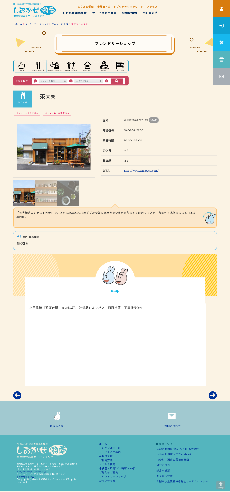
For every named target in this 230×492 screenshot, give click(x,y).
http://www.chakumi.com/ (141, 170)
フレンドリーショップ (37, 24)
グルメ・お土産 (60, 24)
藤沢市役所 (163, 465)
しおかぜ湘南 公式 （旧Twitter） (178, 449)
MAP (153, 120)
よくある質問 (85, 7)
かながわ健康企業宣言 (27, 476)
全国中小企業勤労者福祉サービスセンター (182, 481)
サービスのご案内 (104, 13)
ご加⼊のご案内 (108, 472)
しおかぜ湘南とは (74, 13)
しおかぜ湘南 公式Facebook (174, 454)
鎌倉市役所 (163, 470)
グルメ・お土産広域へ (27, 113)
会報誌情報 (129, 13)
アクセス (152, 7)
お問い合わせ (172, 418)
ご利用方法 (150, 13)
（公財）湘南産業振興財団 (172, 459)
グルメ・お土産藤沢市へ (57, 113)
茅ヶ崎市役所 (164, 476)
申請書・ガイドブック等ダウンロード (120, 7)
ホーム (18, 24)
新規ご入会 (57, 418)
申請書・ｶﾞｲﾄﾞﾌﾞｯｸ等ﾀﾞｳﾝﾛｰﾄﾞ (117, 468)
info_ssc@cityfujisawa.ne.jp (31, 471)
